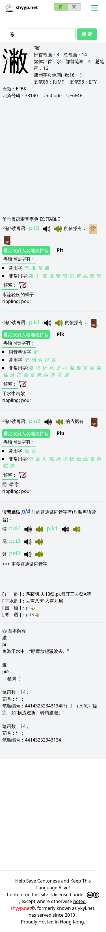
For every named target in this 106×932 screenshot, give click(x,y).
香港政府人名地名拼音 (26, 250)
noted (79, 901)
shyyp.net (20, 908)
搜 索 (87, 34)
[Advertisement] (53, 154)
